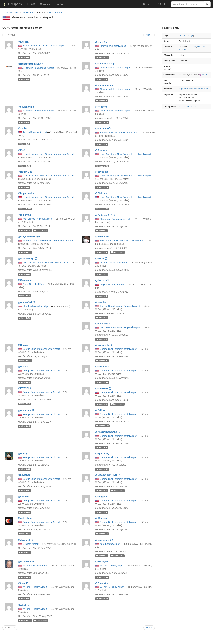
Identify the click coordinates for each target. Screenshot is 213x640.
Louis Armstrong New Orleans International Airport (48, 154)
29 (102, 122)
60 (102, 209)
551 (25, 252)
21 (24, 552)
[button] (62, 4)
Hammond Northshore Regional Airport (119, 132)
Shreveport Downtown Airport (115, 219)
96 (102, 361)
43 (24, 426)
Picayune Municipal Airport (113, 262)
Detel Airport (55, 12)
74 (24, 296)
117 (25, 361)
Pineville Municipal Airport (113, 46)
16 (102, 58)
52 (24, 166)
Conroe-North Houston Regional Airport (120, 306)
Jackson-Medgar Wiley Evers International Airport (47, 240)
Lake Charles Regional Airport (115, 110)
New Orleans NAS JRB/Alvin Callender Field (122, 240)
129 (102, 426)
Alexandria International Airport (38, 68)
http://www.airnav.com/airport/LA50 (194, 89)
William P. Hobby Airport (34, 565)
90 (24, 577)
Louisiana (192, 47)
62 (102, 166)
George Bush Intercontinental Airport (41, 349)
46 (24, 274)
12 (24, 534)
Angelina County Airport (112, 284)
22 (24, 469)
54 (102, 382)
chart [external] (203, 75)
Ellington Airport (30, 544)
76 (24, 382)
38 (102, 577)
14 (102, 534)
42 (24, 491)
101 (25, 209)
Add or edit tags (186, 35)
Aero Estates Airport (110, 544)
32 (102, 469)
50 (102, 599)
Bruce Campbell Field (33, 284)
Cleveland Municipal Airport (36, 306)
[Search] (207, 4)
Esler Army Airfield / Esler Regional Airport (43, 45)
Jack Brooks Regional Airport (37, 218)
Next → (149, 35)
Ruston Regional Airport (34, 132)
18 (102, 187)
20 (25, 230)
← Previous (10, 35)
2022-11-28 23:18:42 (188, 106)
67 (24, 318)
